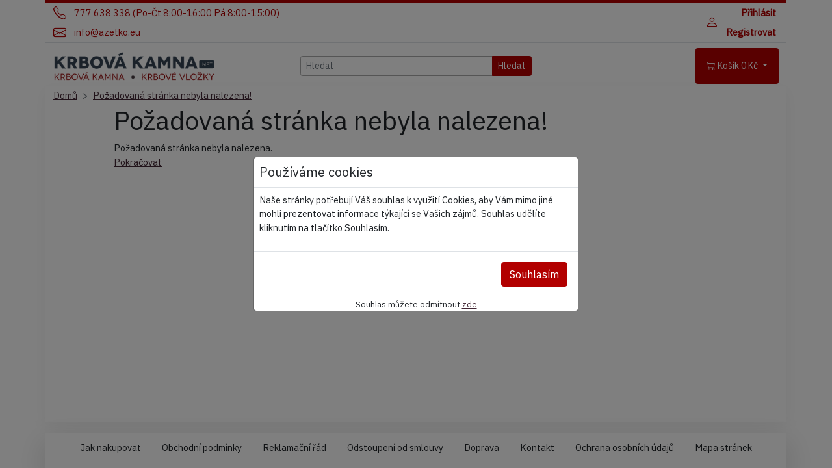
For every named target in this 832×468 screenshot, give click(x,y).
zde (469, 304)
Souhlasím (534, 274)
